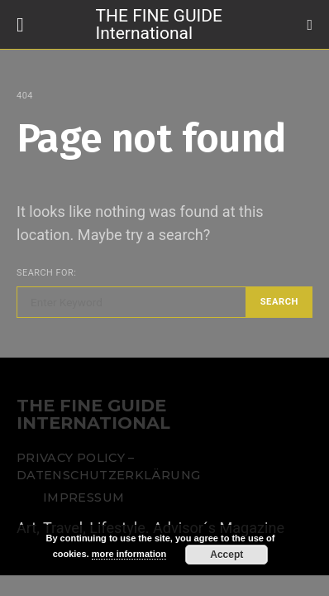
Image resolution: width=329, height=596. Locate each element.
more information (129, 554)
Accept (226, 554)
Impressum (83, 497)
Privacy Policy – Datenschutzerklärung (108, 466)
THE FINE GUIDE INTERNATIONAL (93, 414)
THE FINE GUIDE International (159, 23)
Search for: (46, 272)
